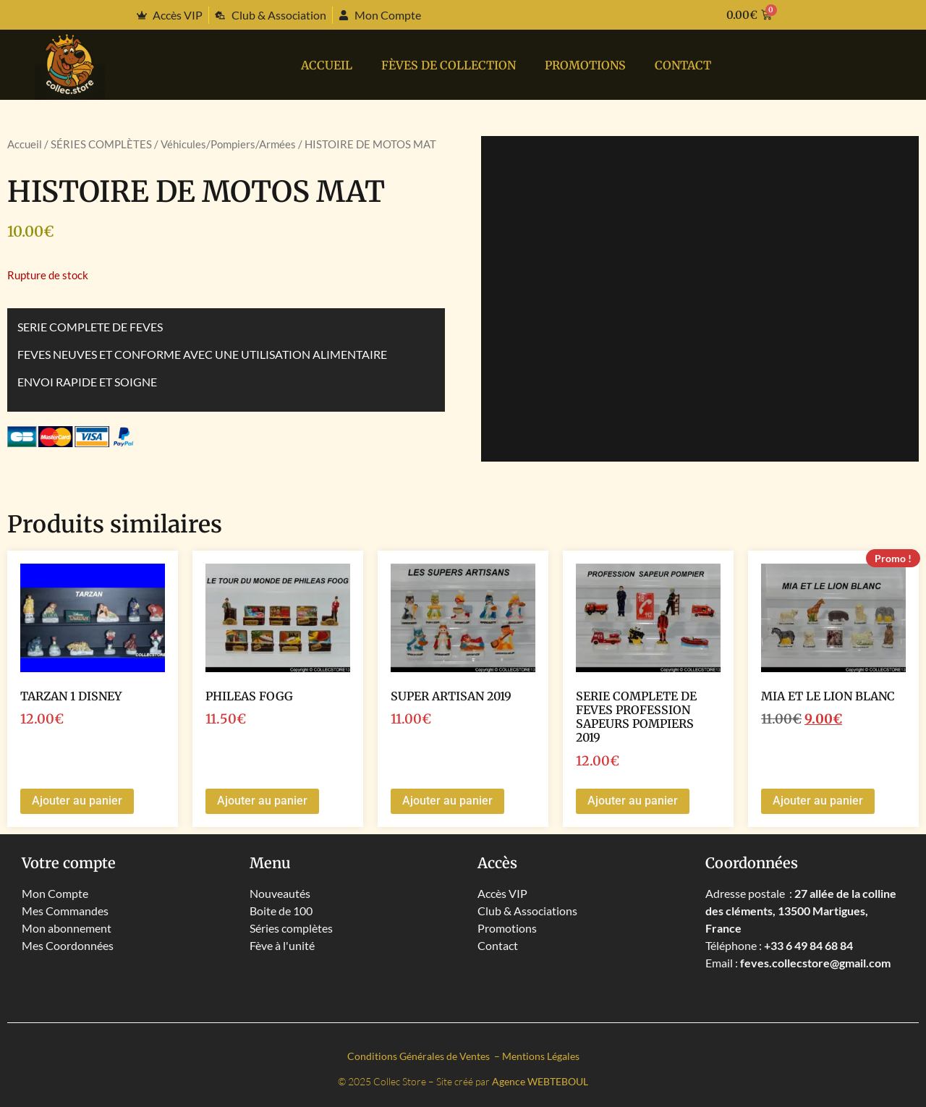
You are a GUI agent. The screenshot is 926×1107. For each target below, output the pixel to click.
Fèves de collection (448, 65)
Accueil (326, 65)
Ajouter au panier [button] (77, 800)
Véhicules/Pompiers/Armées (228, 143)
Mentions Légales (540, 1056)
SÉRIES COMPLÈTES (101, 143)
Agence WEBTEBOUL (540, 1081)
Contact (683, 65)
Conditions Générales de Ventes (419, 1056)
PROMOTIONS (585, 65)
